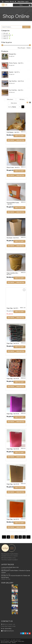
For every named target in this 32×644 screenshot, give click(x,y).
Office (5, 36)
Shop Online (21, 1)
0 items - (9, 1)
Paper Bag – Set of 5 (12, 308)
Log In (26, 1)
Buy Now (11, 140)
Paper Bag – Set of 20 (13, 378)
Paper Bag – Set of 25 (13, 343)
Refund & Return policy (6, 642)
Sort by (12, 107)
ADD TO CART (19, 136)
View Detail (20, 140)
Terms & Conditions (5, 641)
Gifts (5, 33)
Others (5, 38)
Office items (10, 99)
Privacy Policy (21, 641)
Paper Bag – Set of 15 (13, 519)
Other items (14, 103)
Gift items (21, 99)
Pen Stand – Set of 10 (13, 237)
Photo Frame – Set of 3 (13, 167)
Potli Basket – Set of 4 (13, 132)
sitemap (14, 642)
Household (7, 35)
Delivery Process (13, 641)
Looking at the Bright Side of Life (10, 567)
